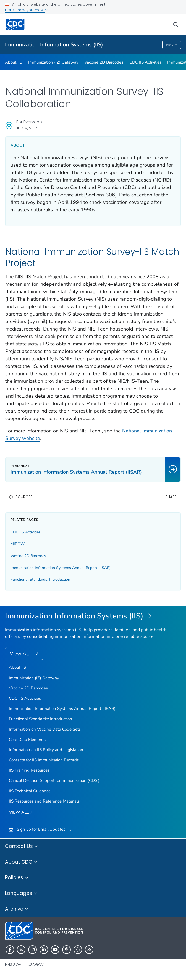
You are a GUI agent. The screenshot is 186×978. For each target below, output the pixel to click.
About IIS (13, 62)
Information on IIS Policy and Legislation (46, 749)
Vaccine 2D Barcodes (103, 62)
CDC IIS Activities (145, 62)
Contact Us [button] (22, 846)
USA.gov (36, 964)
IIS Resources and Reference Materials (44, 801)
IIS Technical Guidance (30, 791)
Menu (171, 45)
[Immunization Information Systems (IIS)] (93, 616)
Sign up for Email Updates (41, 829)
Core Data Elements (27, 739)
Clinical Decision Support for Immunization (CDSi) (54, 780)
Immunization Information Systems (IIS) (54, 44)
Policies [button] (17, 878)
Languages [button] (21, 893)
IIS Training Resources (29, 770)
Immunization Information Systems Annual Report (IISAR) (61, 567)
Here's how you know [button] (26, 9)
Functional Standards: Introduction (40, 579)
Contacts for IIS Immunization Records (44, 760)
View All (20, 653)
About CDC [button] (21, 862)
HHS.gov (13, 964)
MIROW (18, 544)
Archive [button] (17, 909)
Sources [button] (24, 497)
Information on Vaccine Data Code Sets (45, 729)
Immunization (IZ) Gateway (53, 62)
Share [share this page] (171, 497)
